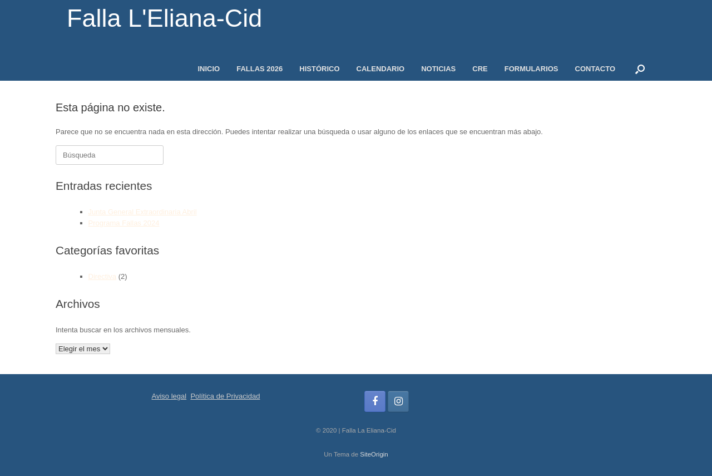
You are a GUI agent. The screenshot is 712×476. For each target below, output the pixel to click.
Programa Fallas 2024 (124, 223)
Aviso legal (169, 396)
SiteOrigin (374, 454)
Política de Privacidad (225, 396)
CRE (479, 69)
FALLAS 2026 (259, 69)
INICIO (208, 69)
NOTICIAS (438, 69)
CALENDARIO (381, 69)
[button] (640, 69)
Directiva (102, 276)
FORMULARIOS (531, 69)
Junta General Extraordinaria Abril (142, 212)
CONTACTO (595, 69)
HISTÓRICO (319, 69)
